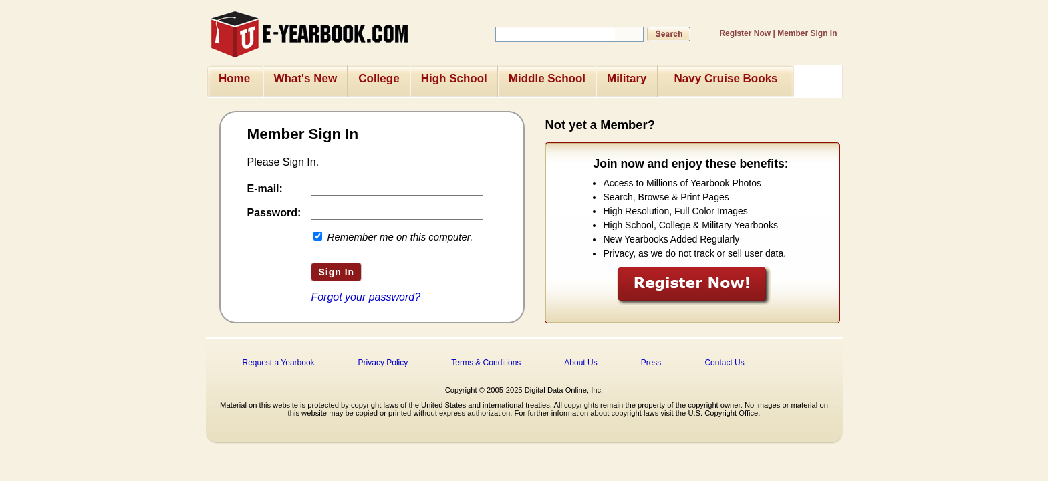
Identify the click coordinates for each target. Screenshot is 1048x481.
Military (627, 78)
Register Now (745, 33)
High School (454, 78)
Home (234, 78)
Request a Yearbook (279, 362)
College (378, 78)
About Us (580, 362)
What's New (306, 78)
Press (651, 362)
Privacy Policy (383, 362)
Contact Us (724, 362)
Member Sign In (807, 33)
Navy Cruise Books (726, 78)
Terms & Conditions (486, 362)
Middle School (547, 78)
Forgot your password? (365, 297)
